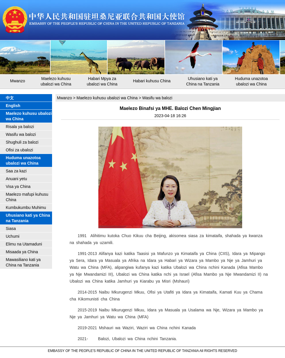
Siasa (11, 228)
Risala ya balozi (20, 126)
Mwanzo (17, 81)
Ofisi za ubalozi (19, 150)
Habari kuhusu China (152, 81)
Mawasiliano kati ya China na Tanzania (23, 262)
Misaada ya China (22, 252)
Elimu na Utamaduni (24, 244)
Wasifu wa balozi (21, 134)
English (13, 105)
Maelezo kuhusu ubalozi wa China (56, 81)
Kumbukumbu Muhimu (26, 207)
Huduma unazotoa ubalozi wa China (251, 81)
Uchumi (12, 236)
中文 (10, 98)
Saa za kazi (16, 171)
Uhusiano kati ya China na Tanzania (202, 81)
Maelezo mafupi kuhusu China (27, 197)
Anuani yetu (16, 178)
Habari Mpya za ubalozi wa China (102, 81)
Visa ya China (18, 186)
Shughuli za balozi (22, 142)
